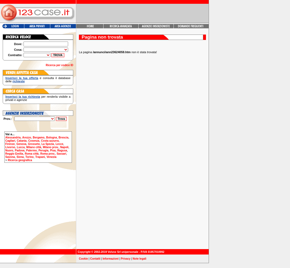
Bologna (51, 137)
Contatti (95, 258)
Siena (20, 156)
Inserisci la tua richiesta (22, 96)
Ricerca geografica (20, 160)
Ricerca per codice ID (59, 65)
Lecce (59, 144)
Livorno (10, 147)
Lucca (21, 147)
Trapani (40, 156)
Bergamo (38, 137)
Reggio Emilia (14, 153)
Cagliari (10, 140)
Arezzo (26, 137)
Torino (29, 156)
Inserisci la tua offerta (21, 78)
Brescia (63, 137)
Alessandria (13, 137)
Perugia (43, 150)
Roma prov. (47, 153)
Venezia (51, 156)
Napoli (64, 147)
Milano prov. (50, 147)
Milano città (33, 147)
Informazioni (110, 258)
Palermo (31, 150)
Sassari (61, 153)
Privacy (126, 258)
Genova (21, 144)
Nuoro (9, 150)
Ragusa (62, 150)
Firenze (10, 144)
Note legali (139, 258)
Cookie (83, 258)
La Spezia (47, 144)
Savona (10, 156)
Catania (21, 140)
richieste (18, 81)
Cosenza (33, 140)
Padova (20, 150)
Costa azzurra (50, 140)
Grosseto (34, 144)
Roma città (32, 153)
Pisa (53, 150)
